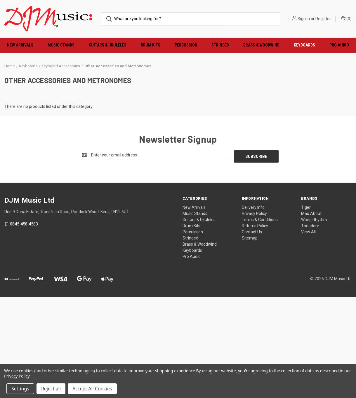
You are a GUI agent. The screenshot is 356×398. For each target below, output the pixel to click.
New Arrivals (20, 45)
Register (323, 18)
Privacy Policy (254, 314)
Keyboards (304, 45)
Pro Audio (192, 357)
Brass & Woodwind (261, 45)
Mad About (311, 314)
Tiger (306, 308)
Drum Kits (150, 45)
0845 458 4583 (24, 325)
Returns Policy (255, 326)
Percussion (186, 45)
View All (308, 332)
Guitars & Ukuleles (107, 45)
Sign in (304, 18)
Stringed (220, 45)
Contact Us (252, 332)
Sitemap (250, 339)
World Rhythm (314, 320)
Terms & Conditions (260, 320)
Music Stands (61, 45)
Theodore (310, 326)
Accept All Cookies (92, 388)
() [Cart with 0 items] (346, 18)
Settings (20, 388)
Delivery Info (253, 308)
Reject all (51, 388)
